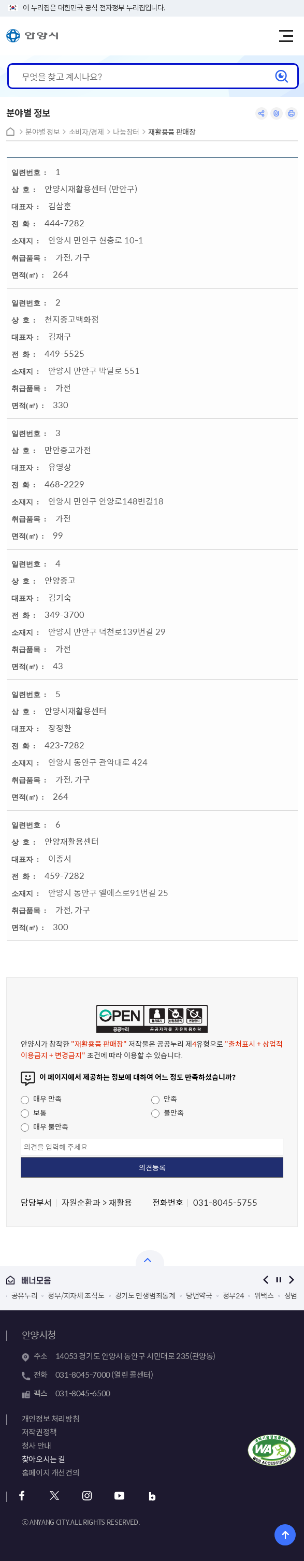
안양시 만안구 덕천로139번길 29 (107, 631)
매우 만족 (41, 1098)
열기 (150, 1258)
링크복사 (276, 113)
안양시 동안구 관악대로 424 (98, 762)
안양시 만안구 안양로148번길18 (106, 501)
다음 (291, 1280)
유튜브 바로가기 (120, 1496)
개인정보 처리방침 (51, 1418)
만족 (164, 1098)
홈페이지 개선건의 (51, 1472)
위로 (285, 1534)
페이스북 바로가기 (22, 1496)
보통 (34, 1112)
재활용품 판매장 (171, 131)
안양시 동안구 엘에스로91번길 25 (108, 892)
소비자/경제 (86, 131)
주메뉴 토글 (286, 36)
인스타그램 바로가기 (87, 1496)
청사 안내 (36, 1445)
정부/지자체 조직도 (76, 1295)
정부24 (233, 1295)
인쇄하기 (291, 113)
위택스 (264, 1295)
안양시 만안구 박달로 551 (94, 370)
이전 (265, 1280)
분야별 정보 (42, 131)
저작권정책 (39, 1432)
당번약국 (199, 1295)
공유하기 (261, 113)
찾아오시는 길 (43, 1459)
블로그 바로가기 (152, 1496)
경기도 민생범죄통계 (145, 1295)
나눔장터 (126, 131)
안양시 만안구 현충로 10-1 (95, 240)
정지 (278, 1280)
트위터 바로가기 (55, 1496)
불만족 (167, 1112)
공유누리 (24, 1295)
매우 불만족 (44, 1126)
